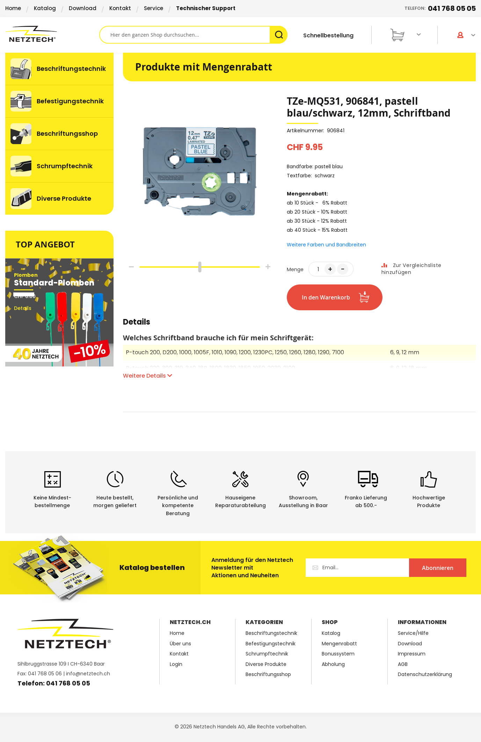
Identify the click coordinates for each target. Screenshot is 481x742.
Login (176, 664)
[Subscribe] (437, 567)
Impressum (411, 654)
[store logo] (52, 34)
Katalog (45, 8)
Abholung (333, 664)
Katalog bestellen (152, 567)
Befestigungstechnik (271, 643)
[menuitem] (59, 69)
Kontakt (120, 8)
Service (153, 8)
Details (136, 323)
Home (13, 8)
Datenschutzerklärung (425, 674)
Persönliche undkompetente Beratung (178, 505)
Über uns (180, 643)
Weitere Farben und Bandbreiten (326, 244)
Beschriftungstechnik (271, 633)
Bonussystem (338, 654)
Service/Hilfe (413, 633)
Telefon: (440, 8)
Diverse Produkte (266, 664)
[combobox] (193, 35)
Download (82, 8)
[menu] (59, 134)
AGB (403, 664)
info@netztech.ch (88, 673)
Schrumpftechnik (267, 654)
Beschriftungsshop (268, 674)
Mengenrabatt (339, 643)
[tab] (136, 326)
